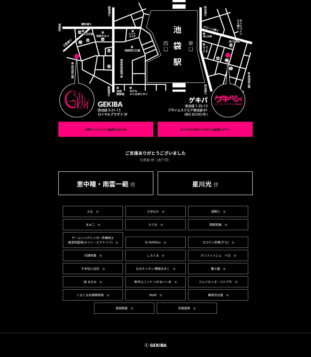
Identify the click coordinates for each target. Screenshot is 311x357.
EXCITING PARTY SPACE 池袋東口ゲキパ (205, 129)
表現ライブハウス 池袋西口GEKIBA (106, 129)
